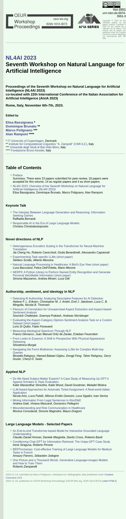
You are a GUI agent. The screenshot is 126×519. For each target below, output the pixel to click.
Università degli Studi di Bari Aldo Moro (34, 147)
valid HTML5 (109, 481)
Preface (18, 175)
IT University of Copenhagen (26, 140)
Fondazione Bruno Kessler (27, 150)
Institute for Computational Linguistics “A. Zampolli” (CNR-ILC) (48, 144)
